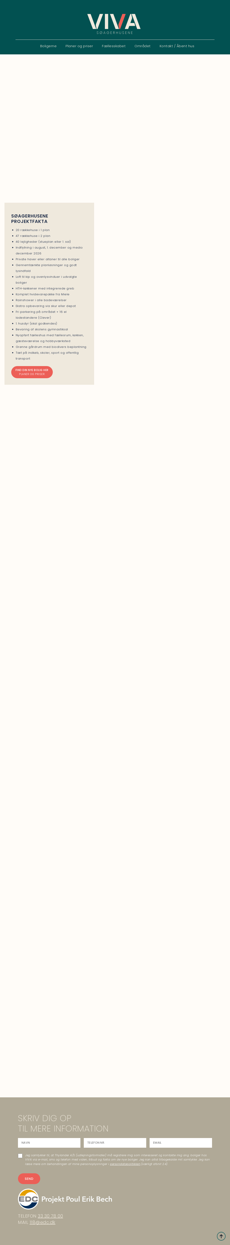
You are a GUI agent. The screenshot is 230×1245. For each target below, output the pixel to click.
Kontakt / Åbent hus (177, 46)
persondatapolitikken (125, 1164)
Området (143, 46)
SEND (29, 1178)
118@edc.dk (42, 1222)
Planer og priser (79, 46)
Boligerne (48, 46)
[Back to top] (221, 1236)
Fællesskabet (114, 46)
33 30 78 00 (50, 1216)
